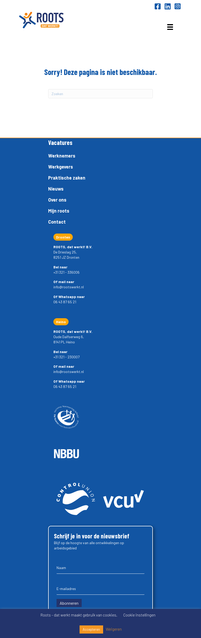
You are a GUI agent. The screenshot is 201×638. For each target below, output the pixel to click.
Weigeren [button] (114, 629)
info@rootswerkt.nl (68, 287)
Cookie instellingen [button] (139, 615)
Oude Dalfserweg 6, (68, 336)
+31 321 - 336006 (66, 272)
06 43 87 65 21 (64, 302)
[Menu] (170, 27)
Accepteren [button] (91, 629)
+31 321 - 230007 (66, 357)
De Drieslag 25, (65, 252)
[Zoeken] (100, 93)
